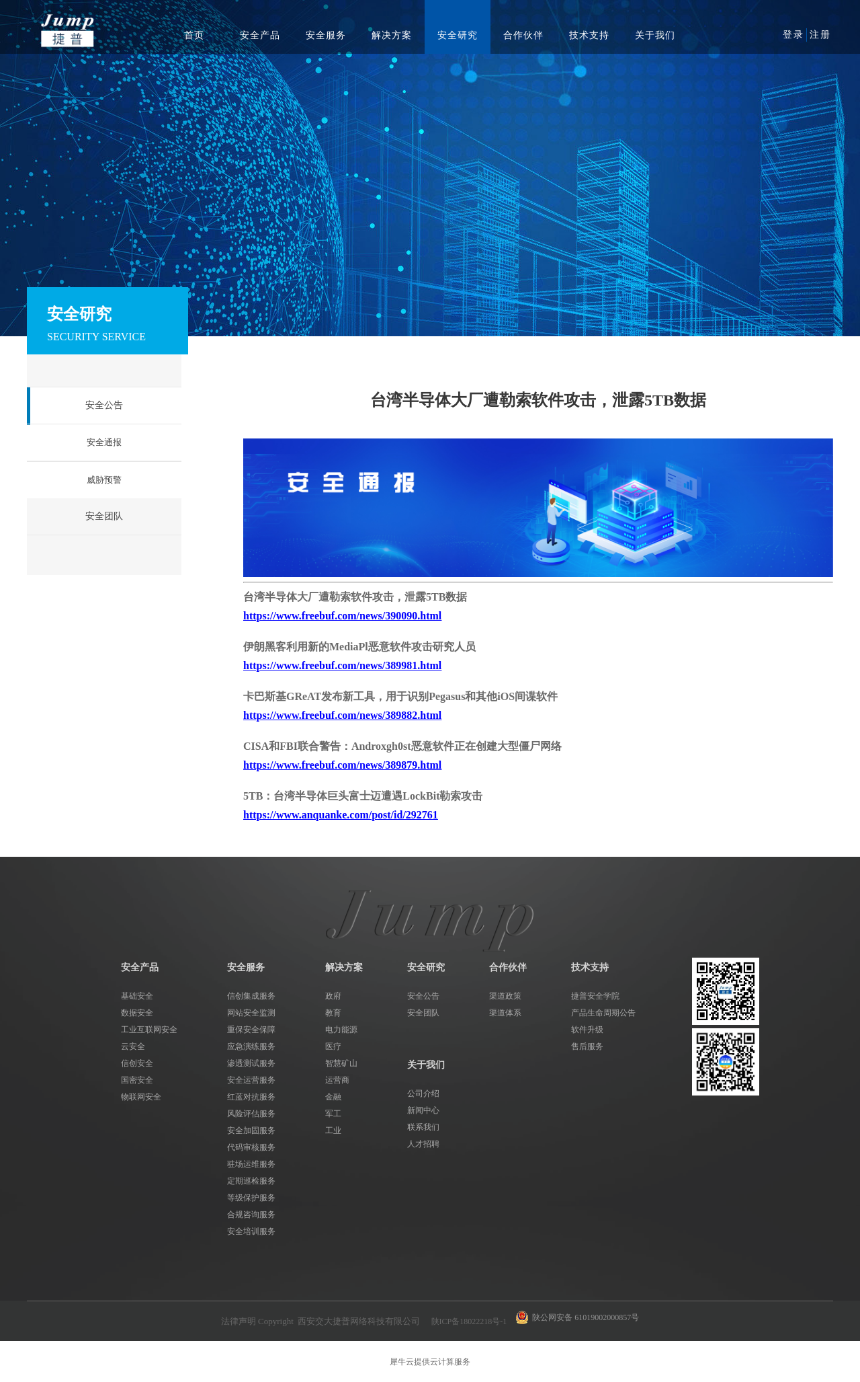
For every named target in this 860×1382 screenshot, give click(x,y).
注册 (820, 35)
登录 (793, 35)
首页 (194, 35)
